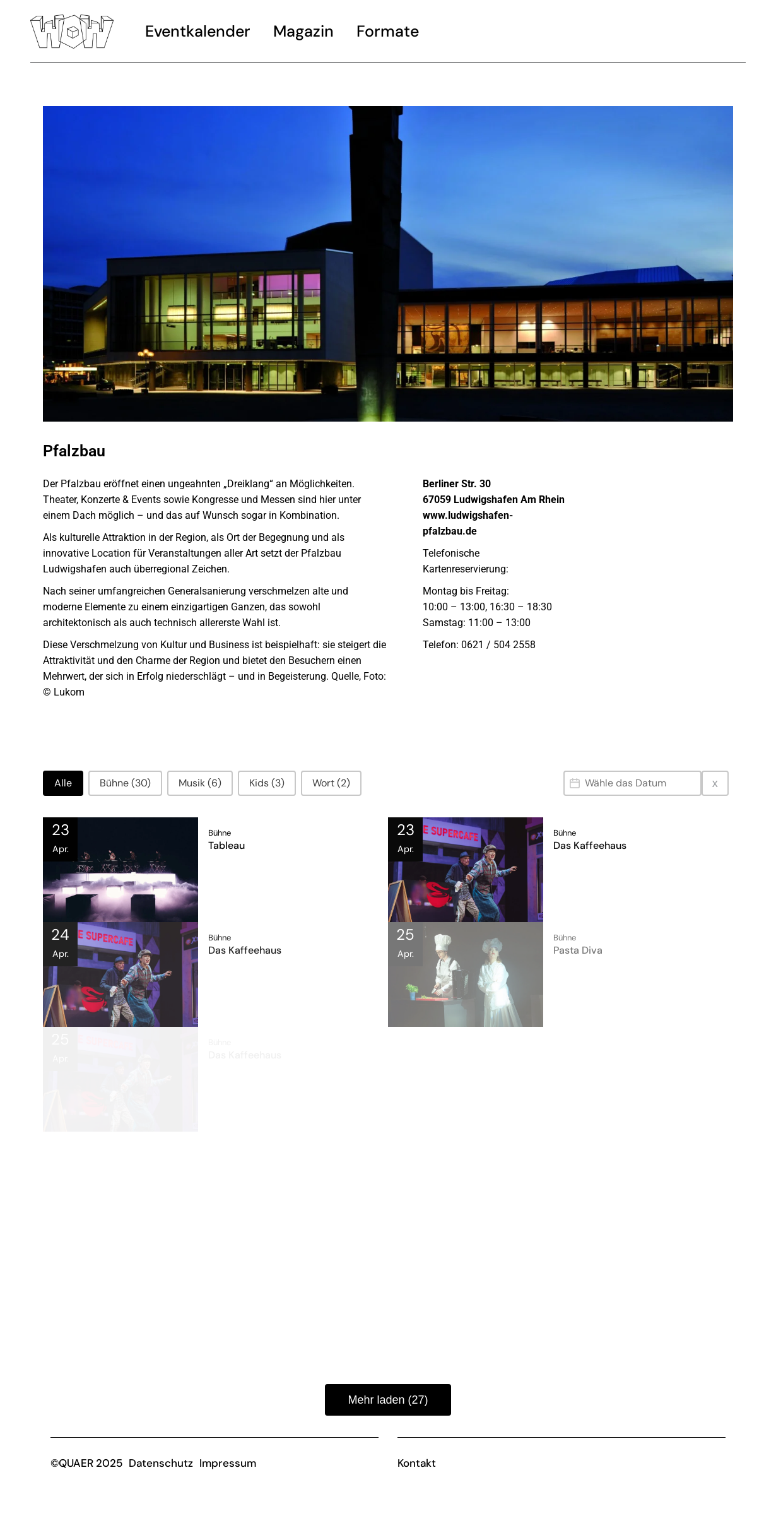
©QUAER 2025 (86, 1463)
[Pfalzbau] (661, 574)
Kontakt (416, 1463)
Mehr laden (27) (388, 1400)
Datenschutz (161, 1463)
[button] (63, 783)
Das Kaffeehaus (589, 845)
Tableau (226, 845)
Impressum (227, 1463)
